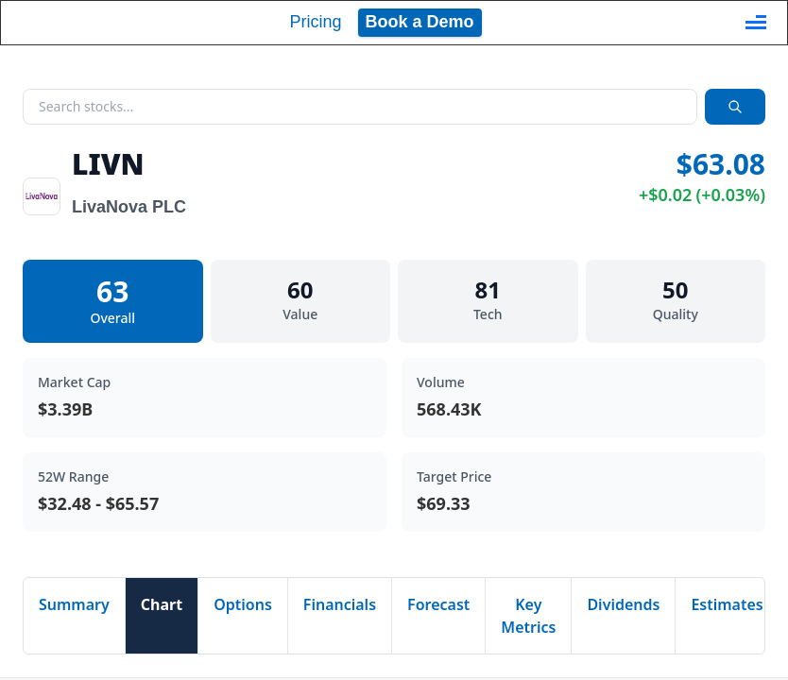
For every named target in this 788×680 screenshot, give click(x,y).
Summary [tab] (74, 604)
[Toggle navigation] (756, 23)
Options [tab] (243, 604)
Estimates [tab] (726, 604)
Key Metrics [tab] (528, 616)
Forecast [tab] (438, 604)
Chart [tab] (161, 604)
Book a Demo (420, 21)
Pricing (315, 21)
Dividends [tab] (623, 604)
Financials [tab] (339, 604)
